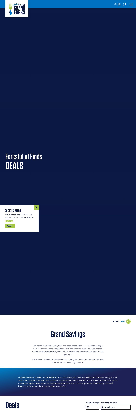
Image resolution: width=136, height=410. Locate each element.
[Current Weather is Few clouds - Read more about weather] (118, 4)
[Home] (16, 8)
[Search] (116, 407)
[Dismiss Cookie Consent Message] (36, 207)
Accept (9, 226)
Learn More (9, 221)
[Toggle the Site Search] (125, 4)
